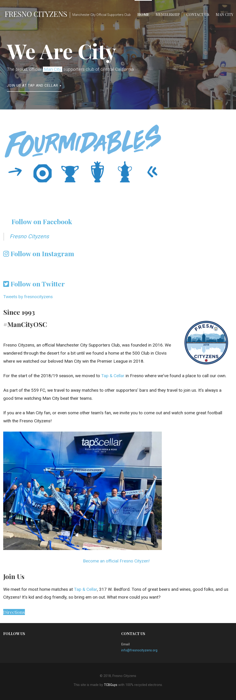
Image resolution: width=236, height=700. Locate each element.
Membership (168, 14)
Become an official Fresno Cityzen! (116, 561)
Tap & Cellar (112, 375)
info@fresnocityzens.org (139, 650)
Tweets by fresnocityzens (28, 296)
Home (143, 14)
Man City (224, 14)
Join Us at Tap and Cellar (32, 85)
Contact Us (197, 14)
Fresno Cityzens (36, 14)
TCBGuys (110, 685)
